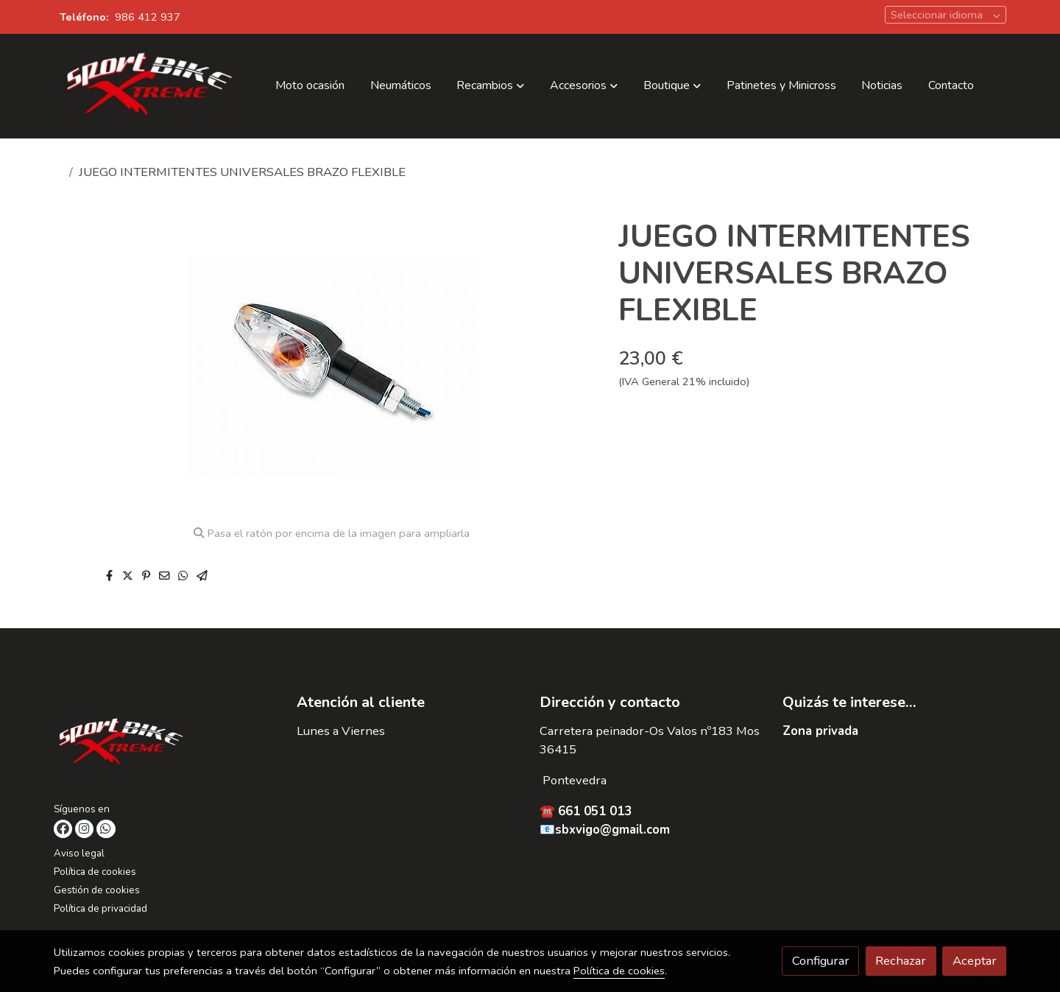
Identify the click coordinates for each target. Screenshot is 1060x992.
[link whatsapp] (105, 829)
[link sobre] (166, 746)
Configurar (820, 960)
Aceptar (975, 960)
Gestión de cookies (97, 890)
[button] (490, 86)
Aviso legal (79, 853)
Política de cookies (95, 872)
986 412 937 (147, 17)
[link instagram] (84, 829)
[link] (148, 86)
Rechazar (900, 960)
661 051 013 (595, 811)
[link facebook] (63, 829)
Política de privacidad (100, 908)
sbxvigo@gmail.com (612, 829)
